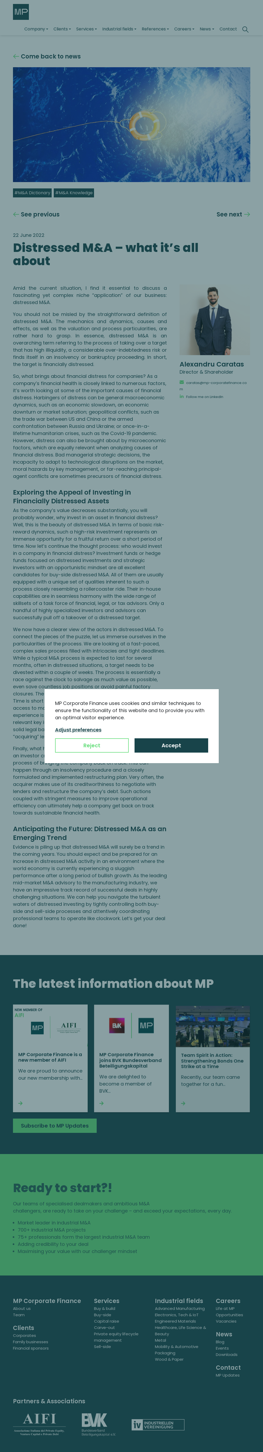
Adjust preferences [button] (78, 729)
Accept (171, 745)
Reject (91, 745)
